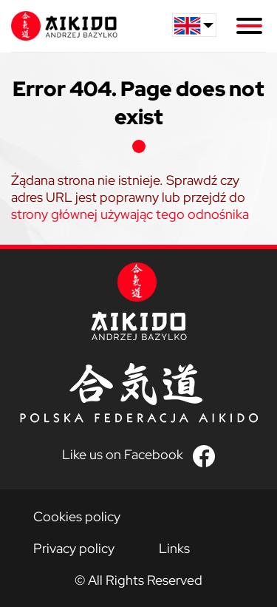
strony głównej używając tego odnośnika (130, 214)
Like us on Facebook (122, 454)
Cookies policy (76, 516)
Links (174, 548)
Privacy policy (73, 548)
